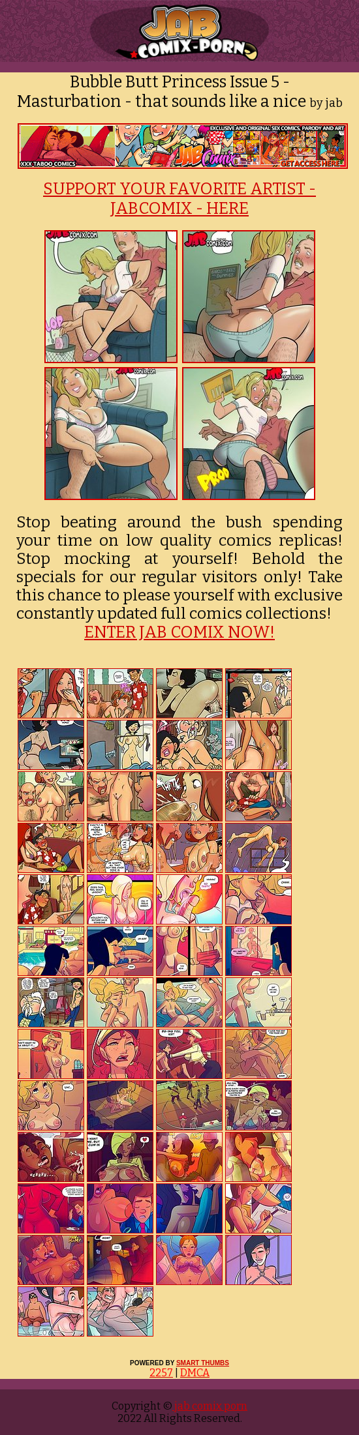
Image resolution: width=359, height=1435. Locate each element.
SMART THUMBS (202, 1363)
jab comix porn (209, 1406)
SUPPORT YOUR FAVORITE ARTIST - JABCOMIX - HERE (179, 198)
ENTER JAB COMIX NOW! (179, 632)
